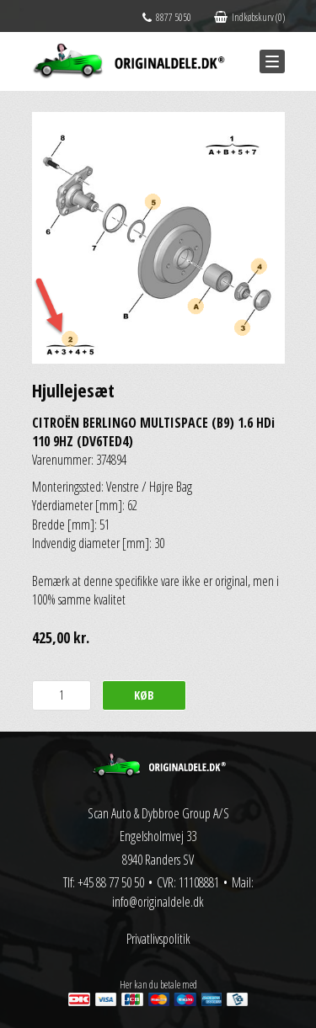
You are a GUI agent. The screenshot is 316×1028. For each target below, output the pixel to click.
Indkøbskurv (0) (249, 17)
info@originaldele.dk (158, 901)
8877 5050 (166, 17)
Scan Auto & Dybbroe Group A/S (158, 813)
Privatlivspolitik (158, 938)
